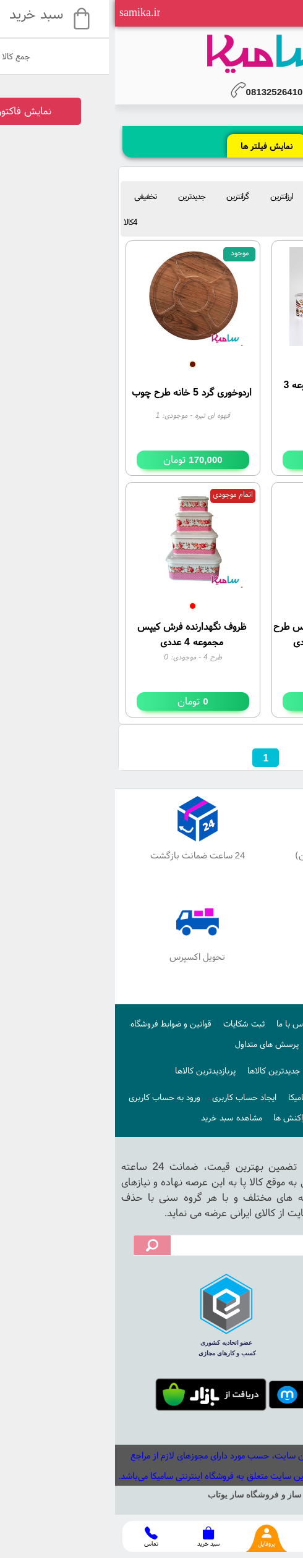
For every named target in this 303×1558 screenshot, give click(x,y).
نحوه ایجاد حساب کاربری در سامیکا (231, 1097)
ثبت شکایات (129, 1023)
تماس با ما (179, 1023)
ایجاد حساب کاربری (129, 1097)
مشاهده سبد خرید (116, 1117)
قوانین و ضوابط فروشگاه (55, 1023)
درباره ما (222, 1023)
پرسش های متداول (152, 1044)
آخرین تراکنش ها (187, 1117)
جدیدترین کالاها (159, 1070)
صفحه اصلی (267, 1023)
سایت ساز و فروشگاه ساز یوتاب (151, 1494)
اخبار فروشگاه (220, 1070)
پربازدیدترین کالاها (90, 1070)
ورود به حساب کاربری (49, 1097)
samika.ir (24, 12)
